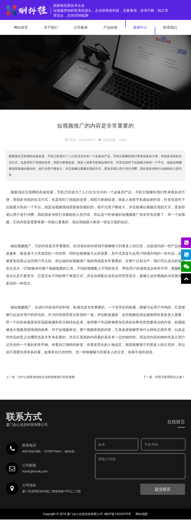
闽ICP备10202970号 (117, 514)
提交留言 (163, 489)
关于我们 (51, 27)
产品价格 (110, 27)
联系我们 (170, 27)
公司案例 (81, 27)
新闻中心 (140, 27)
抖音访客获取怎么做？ (170, 377)
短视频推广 (131, 215)
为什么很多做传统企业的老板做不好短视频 (46, 377)
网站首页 (21, 27)
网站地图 (141, 514)
